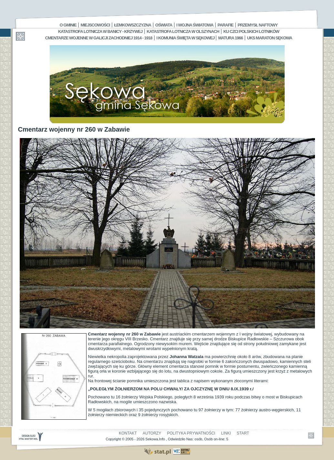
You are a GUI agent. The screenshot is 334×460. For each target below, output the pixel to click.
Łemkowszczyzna (132, 25)
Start (243, 433)
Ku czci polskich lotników (251, 31)
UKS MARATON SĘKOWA (269, 37)
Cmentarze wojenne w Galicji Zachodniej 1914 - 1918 (98, 37)
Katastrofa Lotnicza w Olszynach (183, 31)
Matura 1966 (230, 37)
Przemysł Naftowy (258, 25)
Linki (226, 433)
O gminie (68, 25)
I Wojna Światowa (195, 25)
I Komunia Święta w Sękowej (186, 37)
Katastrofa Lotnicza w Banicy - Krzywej (100, 31)
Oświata (163, 25)
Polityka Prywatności (191, 433)
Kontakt (128, 433)
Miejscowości (95, 25)
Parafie (225, 25)
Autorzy (152, 433)
